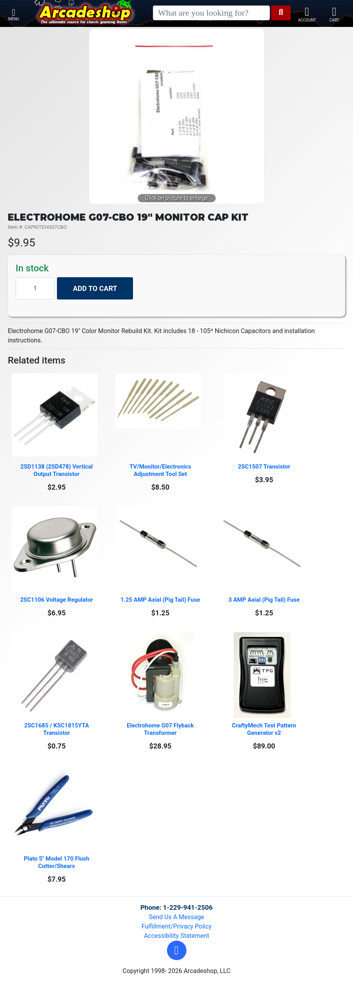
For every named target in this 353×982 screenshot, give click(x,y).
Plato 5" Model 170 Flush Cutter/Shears (57, 862)
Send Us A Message (176, 917)
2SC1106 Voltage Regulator (56, 599)
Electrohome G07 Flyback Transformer (161, 729)
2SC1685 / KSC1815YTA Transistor (57, 729)
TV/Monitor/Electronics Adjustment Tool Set (161, 470)
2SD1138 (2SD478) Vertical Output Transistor (57, 470)
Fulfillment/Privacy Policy (177, 926)
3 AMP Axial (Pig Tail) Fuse (264, 599)
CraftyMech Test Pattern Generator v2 (265, 729)
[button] (176, 950)
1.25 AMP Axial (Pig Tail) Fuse (160, 599)
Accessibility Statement (176, 935)
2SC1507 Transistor (264, 466)
